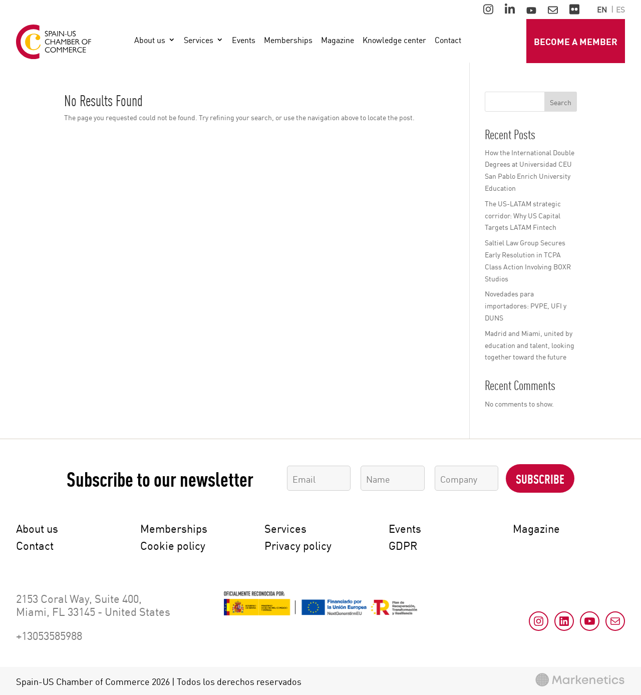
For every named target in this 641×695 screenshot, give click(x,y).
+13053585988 (49, 634)
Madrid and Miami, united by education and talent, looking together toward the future (529, 345)
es (620, 10)
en (602, 10)
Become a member (575, 41)
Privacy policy (298, 544)
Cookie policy (172, 544)
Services (198, 40)
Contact (448, 40)
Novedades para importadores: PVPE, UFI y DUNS (525, 305)
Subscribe (540, 478)
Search (560, 102)
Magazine (337, 40)
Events (243, 40)
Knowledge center (394, 40)
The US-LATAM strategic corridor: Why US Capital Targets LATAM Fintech (523, 215)
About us (149, 40)
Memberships (288, 40)
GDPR (403, 544)
